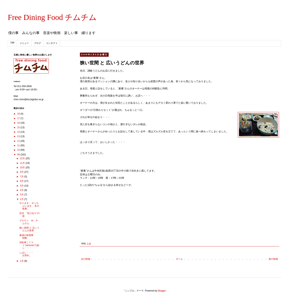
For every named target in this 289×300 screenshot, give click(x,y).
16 (19, 122)
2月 (22, 199)
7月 (22, 176)
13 (19, 136)
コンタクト (52, 43)
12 (19, 141)
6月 (22, 181)
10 (19, 150)
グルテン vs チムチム (28, 222)
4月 (22, 190)
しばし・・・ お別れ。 (28, 254)
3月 (22, 194)
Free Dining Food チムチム (52, 17)
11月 (23, 163)
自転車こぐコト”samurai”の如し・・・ (29, 245)
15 (19, 127)
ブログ (37, 43)
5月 (22, 185)
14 (19, 132)
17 (19, 118)
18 (19, 113)
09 (19, 154)
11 (19, 145)
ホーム (179, 259)
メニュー (24, 43)
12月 (23, 158)
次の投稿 (85, 259)
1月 (22, 261)
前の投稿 (273, 259)
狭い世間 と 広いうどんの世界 (29, 229)
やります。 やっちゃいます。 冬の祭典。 (29, 206)
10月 (23, 167)
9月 (22, 172)
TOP (12, 43)
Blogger (162, 290)
